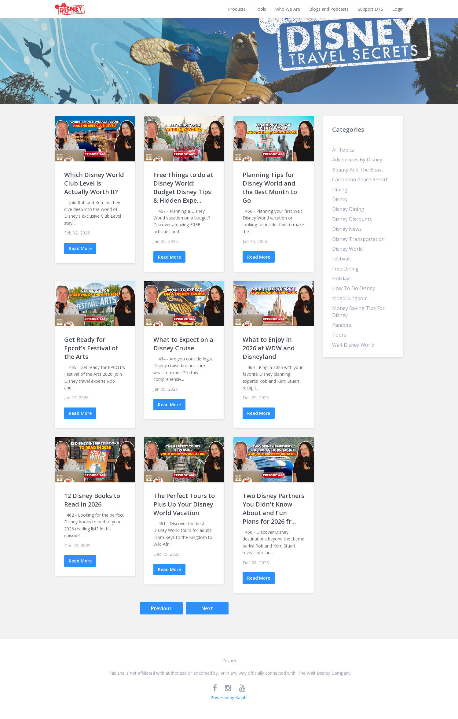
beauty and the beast (357, 169)
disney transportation (358, 239)
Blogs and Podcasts (329, 9)
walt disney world (353, 344)
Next (207, 608)
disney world (347, 248)
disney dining (348, 209)
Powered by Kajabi (229, 697)
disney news (347, 229)
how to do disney (353, 288)
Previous (161, 608)
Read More (80, 248)
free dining (345, 268)
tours (339, 334)
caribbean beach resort (360, 179)
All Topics (343, 149)
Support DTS (370, 9)
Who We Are (287, 9)
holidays (342, 278)
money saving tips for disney (358, 311)
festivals (342, 258)
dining (339, 189)
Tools (260, 9)
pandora (342, 325)
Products (237, 9)
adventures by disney (357, 159)
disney (340, 199)
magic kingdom (350, 298)
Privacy (229, 660)
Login (397, 9)
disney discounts (352, 219)
